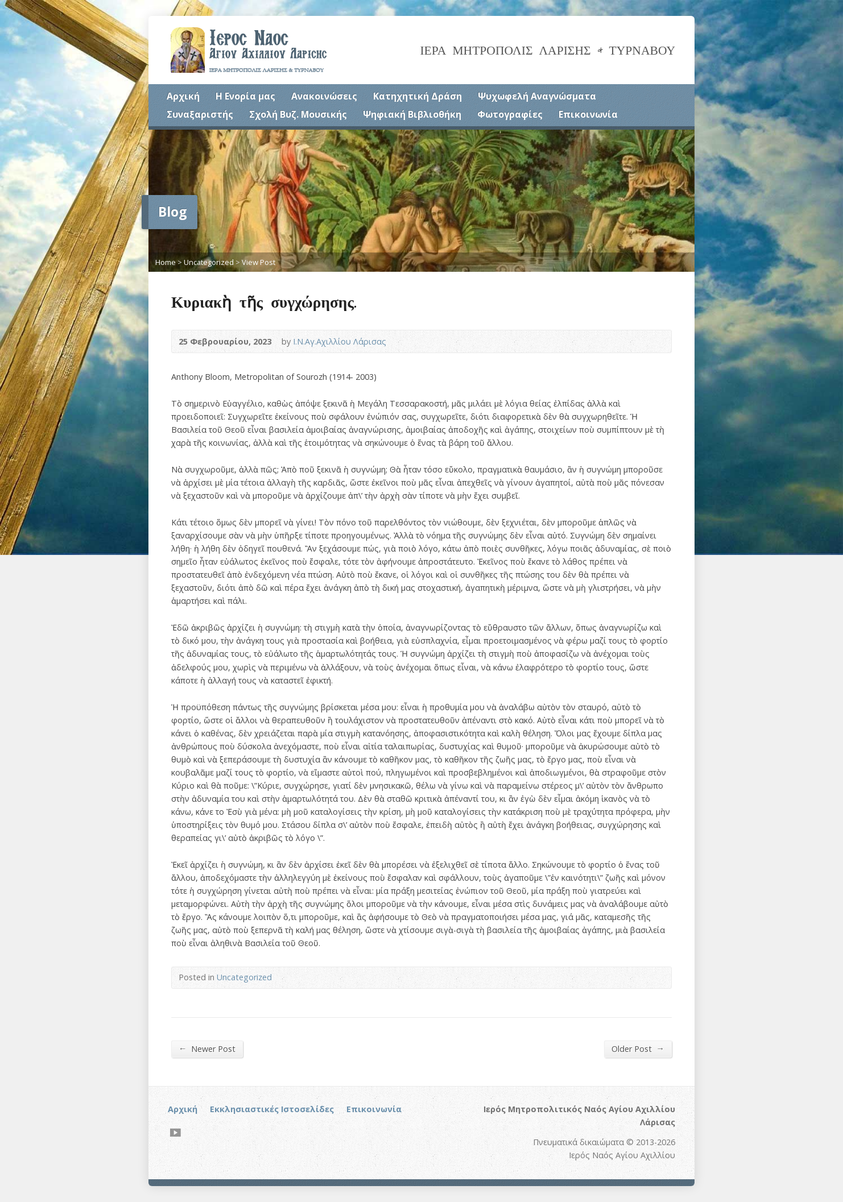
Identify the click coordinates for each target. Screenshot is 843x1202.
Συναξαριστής (200, 114)
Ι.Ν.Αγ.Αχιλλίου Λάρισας (339, 341)
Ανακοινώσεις (324, 96)
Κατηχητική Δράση (417, 96)
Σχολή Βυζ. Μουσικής (298, 114)
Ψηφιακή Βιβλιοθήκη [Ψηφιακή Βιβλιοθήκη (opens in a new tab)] (412, 114)
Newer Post (207, 1048)
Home (165, 262)
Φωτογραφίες (510, 114)
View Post (258, 262)
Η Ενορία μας (245, 96)
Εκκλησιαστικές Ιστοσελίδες (272, 1109)
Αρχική (183, 96)
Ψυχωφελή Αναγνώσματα (537, 96)
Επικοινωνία (588, 114)
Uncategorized (209, 262)
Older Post (637, 1048)
